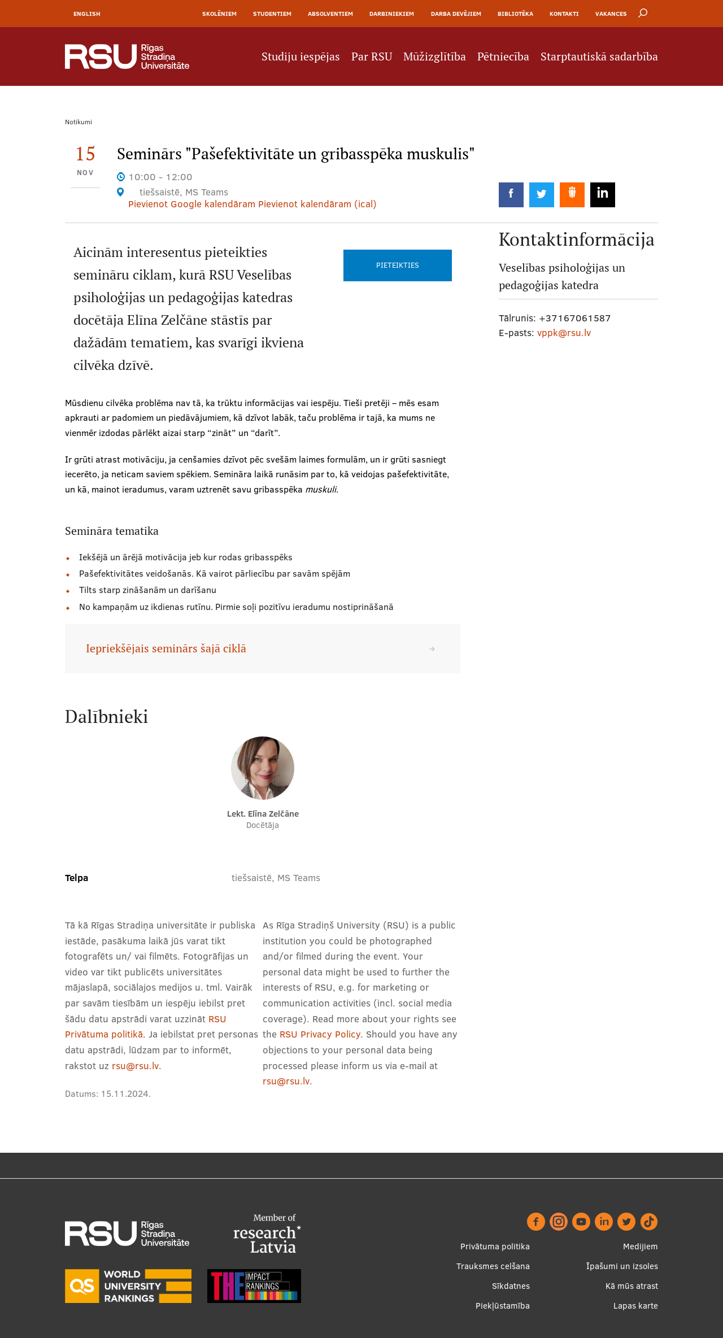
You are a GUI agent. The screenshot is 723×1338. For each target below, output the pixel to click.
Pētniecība (503, 56)
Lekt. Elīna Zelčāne (263, 814)
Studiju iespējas (301, 56)
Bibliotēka (515, 13)
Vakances (611, 13)
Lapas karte (635, 1305)
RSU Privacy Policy (320, 1033)
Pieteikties (397, 265)
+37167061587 (575, 317)
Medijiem (640, 1246)
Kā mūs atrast (632, 1286)
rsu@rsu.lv (135, 1065)
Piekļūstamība (503, 1305)
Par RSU (371, 56)
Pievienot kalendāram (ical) (317, 203)
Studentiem (272, 13)
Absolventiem (330, 13)
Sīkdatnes (511, 1286)
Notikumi (78, 122)
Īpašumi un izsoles (622, 1266)
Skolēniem (219, 13)
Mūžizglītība (434, 56)
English (87, 13)
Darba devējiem (456, 13)
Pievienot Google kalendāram (191, 203)
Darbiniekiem (391, 13)
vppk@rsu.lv (564, 332)
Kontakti (564, 13)
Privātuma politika (495, 1246)
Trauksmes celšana (493, 1266)
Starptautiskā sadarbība (599, 56)
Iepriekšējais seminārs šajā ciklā (166, 648)
